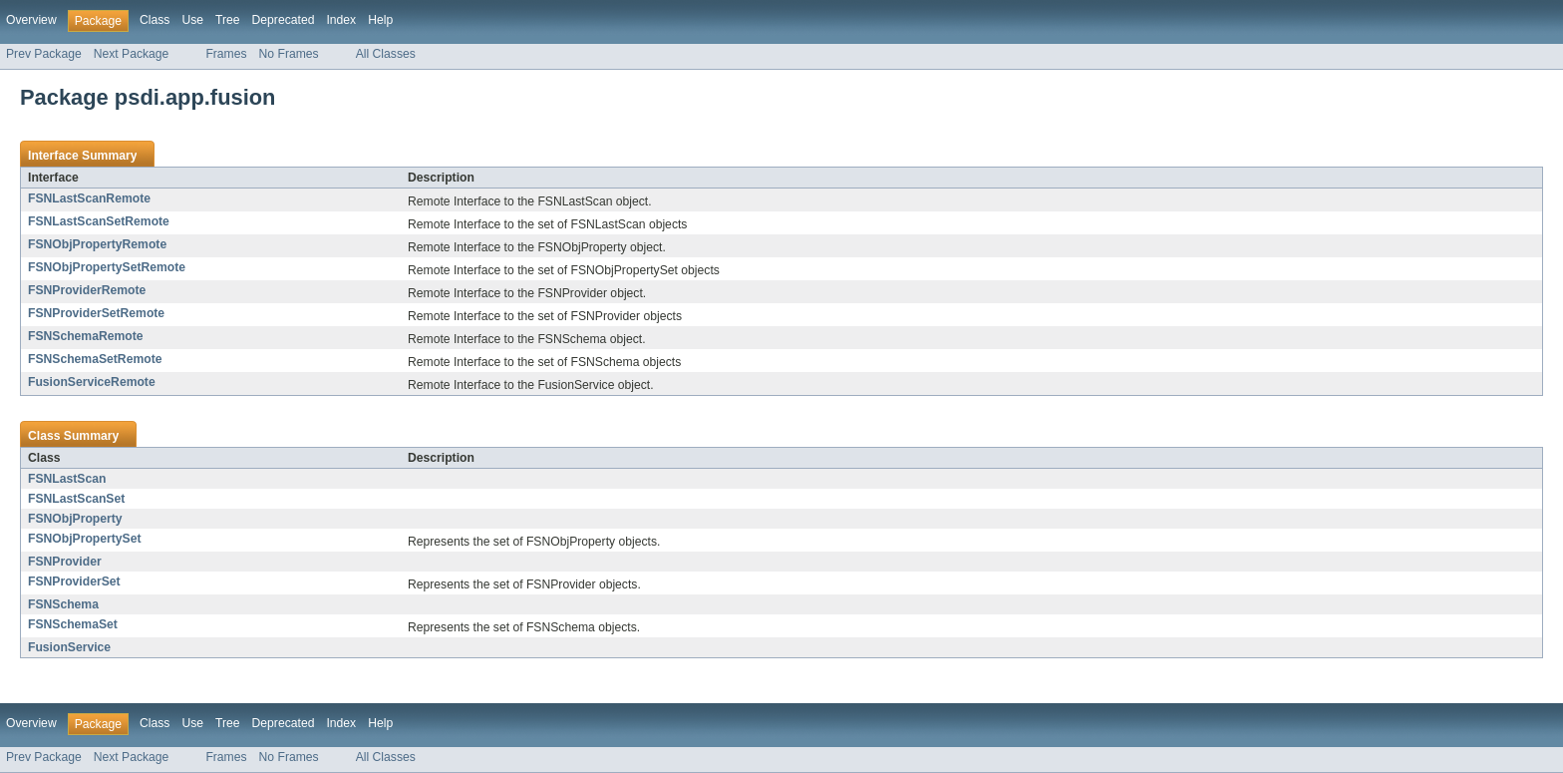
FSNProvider (65, 562)
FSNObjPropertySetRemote (106, 267)
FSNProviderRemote (87, 290)
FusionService (69, 647)
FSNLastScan (67, 479)
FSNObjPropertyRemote (97, 244)
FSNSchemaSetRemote (94, 359)
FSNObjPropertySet (84, 539)
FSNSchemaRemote (86, 336)
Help (380, 20)
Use (192, 20)
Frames (225, 54)
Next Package (131, 54)
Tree (227, 20)
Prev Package (44, 54)
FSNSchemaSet (73, 624)
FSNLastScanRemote (89, 198)
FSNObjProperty (75, 519)
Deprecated (283, 20)
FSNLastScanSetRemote (98, 221)
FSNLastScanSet (76, 499)
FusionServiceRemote (92, 382)
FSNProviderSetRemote (96, 313)
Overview (31, 20)
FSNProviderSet (74, 581)
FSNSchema (63, 604)
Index (341, 20)
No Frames (289, 54)
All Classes (386, 54)
